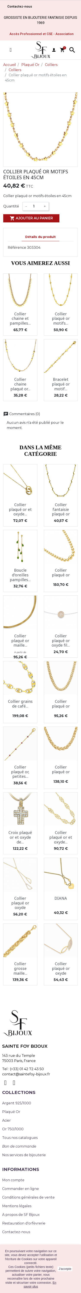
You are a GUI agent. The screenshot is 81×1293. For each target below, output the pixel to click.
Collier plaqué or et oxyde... (20, 509)
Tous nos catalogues (20, 1138)
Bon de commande (19, 1146)
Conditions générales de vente (28, 1197)
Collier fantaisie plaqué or (61, 509)
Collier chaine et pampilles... (20, 318)
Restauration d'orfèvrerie (23, 1223)
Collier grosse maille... (20, 968)
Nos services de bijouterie (24, 1155)
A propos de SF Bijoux (21, 1215)
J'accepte (65, 1269)
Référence (17, 248)
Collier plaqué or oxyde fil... (61, 640)
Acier (6, 1120)
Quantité (11, 206)
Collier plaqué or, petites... (20, 771)
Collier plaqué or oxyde (20, 903)
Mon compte (13, 1180)
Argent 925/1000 (16, 1103)
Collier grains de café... (20, 704)
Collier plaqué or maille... (20, 640)
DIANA (60, 898)
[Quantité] (35, 206)
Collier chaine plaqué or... (20, 384)
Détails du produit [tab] (40, 237)
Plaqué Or (11, 1112)
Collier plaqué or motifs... (61, 318)
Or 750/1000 (13, 1129)
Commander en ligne (20, 1189)
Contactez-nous (16, 1232)
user (54, 50)
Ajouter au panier (31, 218)
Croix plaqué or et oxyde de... (20, 837)
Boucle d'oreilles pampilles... (20, 575)
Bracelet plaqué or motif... (61, 384)
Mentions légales (16, 1206)
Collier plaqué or (61, 572)
